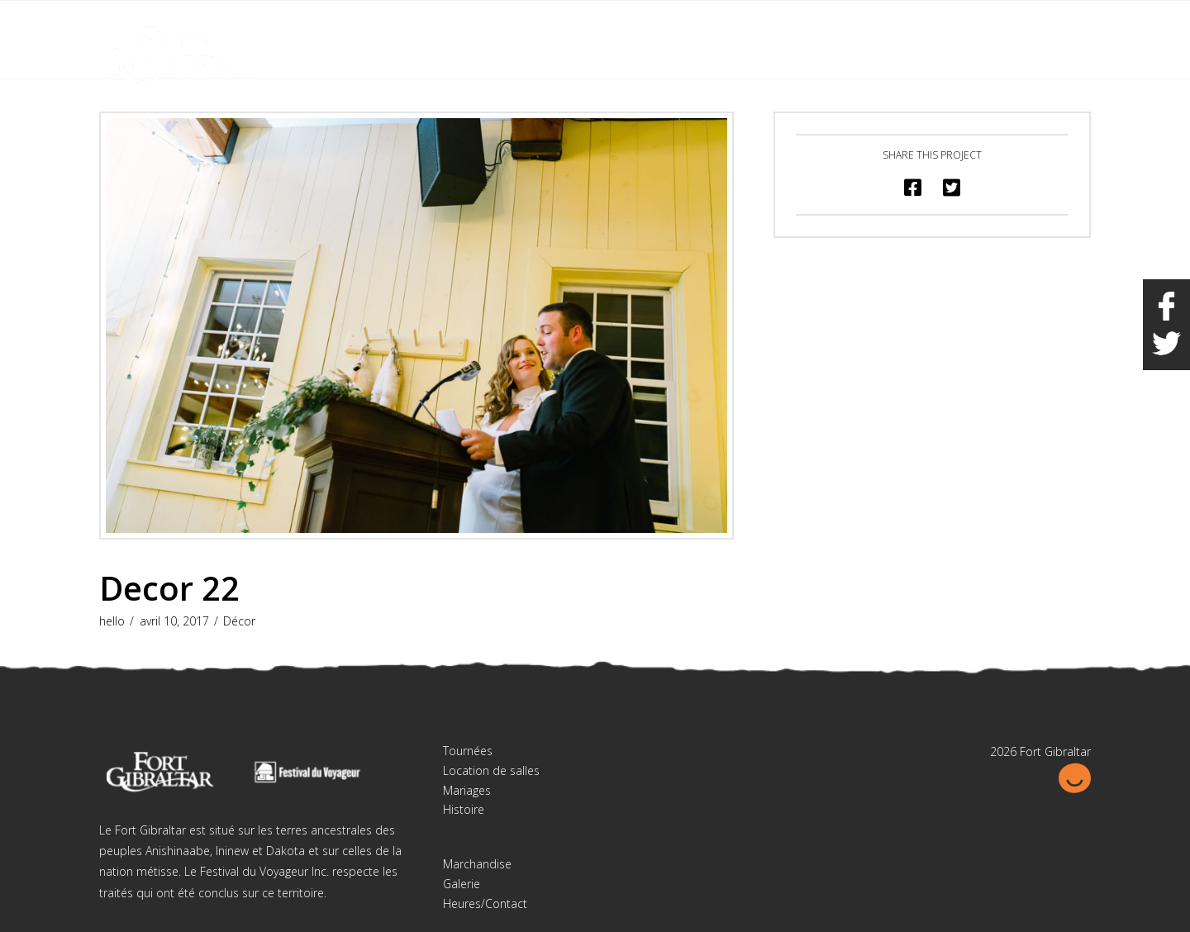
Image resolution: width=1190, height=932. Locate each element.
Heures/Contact (485, 903)
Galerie (461, 884)
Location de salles (491, 770)
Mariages (467, 790)
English (1007, 23)
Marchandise (477, 864)
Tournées (468, 750)
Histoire (463, 809)
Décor (239, 621)
